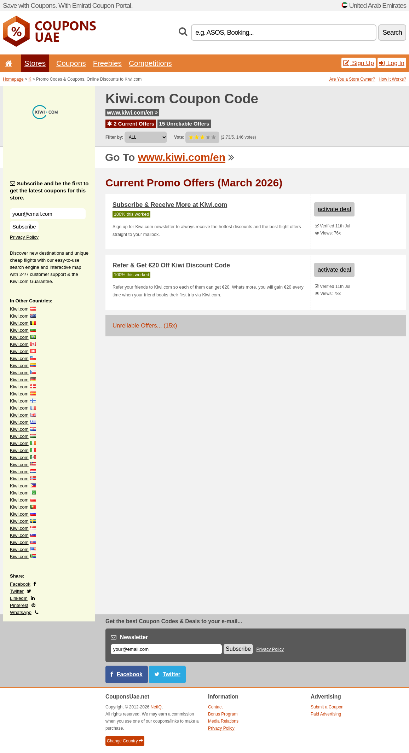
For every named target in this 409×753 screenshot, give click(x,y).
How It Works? (392, 79)
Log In (391, 62)
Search (392, 32)
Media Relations (223, 721)
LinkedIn (19, 598)
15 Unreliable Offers (184, 124)
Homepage (13, 79)
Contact (215, 707)
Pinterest (19, 605)
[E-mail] (166, 649)
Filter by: (114, 137)
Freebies (107, 63)
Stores (35, 63)
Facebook (20, 584)
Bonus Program (222, 714)
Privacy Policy (24, 237)
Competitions (150, 63)
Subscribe (24, 227)
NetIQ (156, 707)
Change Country (125, 740)
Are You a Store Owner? (352, 79)
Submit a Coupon (327, 707)
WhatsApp (20, 612)
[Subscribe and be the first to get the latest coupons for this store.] (48, 213)
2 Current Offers (130, 124)
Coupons (71, 63)
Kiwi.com (19, 309)
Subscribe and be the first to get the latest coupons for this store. (49, 190)
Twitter (17, 591)
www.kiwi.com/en (132, 113)
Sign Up (358, 62)
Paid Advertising (326, 714)
